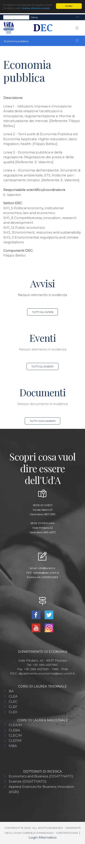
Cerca (34, 17)
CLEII (13, 712)
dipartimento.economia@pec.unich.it (46, 673)
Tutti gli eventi (42, 366)
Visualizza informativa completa (36, 8)
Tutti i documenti (43, 421)
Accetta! (68, 6)
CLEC (13, 701)
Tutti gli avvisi (42, 312)
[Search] (16, 17)
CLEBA (14, 730)
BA (11, 691)
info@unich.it (46, 568)
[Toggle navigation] (78, 17)
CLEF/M (15, 741)
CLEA (13, 696)
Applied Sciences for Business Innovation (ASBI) (41, 789)
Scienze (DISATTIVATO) (28, 781)
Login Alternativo (43, 837)
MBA (13, 746)
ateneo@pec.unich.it (46, 572)
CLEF (13, 707)
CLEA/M (15, 725)
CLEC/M (15, 735)
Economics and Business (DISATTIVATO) (41, 776)
